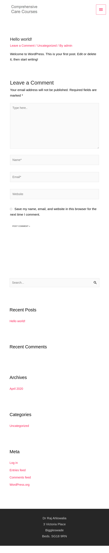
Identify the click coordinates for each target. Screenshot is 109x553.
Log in (14, 470)
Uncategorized (49, 47)
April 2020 (17, 396)
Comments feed (21, 484)
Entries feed (18, 477)
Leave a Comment (23, 47)
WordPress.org (20, 492)
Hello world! (18, 328)
